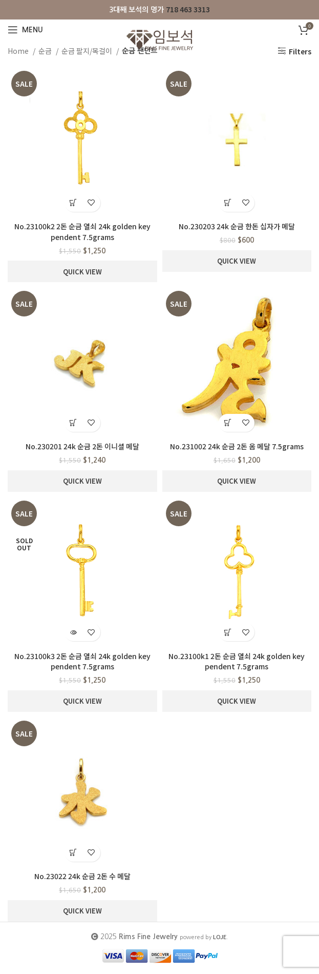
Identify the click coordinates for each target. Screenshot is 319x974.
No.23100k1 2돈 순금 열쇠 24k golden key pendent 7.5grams (236, 661)
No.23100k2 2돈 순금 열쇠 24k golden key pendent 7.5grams (82, 231)
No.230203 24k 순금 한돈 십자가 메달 (237, 226)
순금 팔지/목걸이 (87, 51)
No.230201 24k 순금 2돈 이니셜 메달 (82, 446)
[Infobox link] (159, 9)
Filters (300, 51)
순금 (45, 51)
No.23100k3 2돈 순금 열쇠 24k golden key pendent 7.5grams (82, 661)
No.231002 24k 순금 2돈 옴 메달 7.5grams (237, 446)
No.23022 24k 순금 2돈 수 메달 (82, 876)
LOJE (219, 936)
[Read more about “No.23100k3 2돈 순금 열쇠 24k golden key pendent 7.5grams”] (73, 632)
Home (19, 51)
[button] (73, 203)
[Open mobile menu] (25, 29)
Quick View (82, 271)
